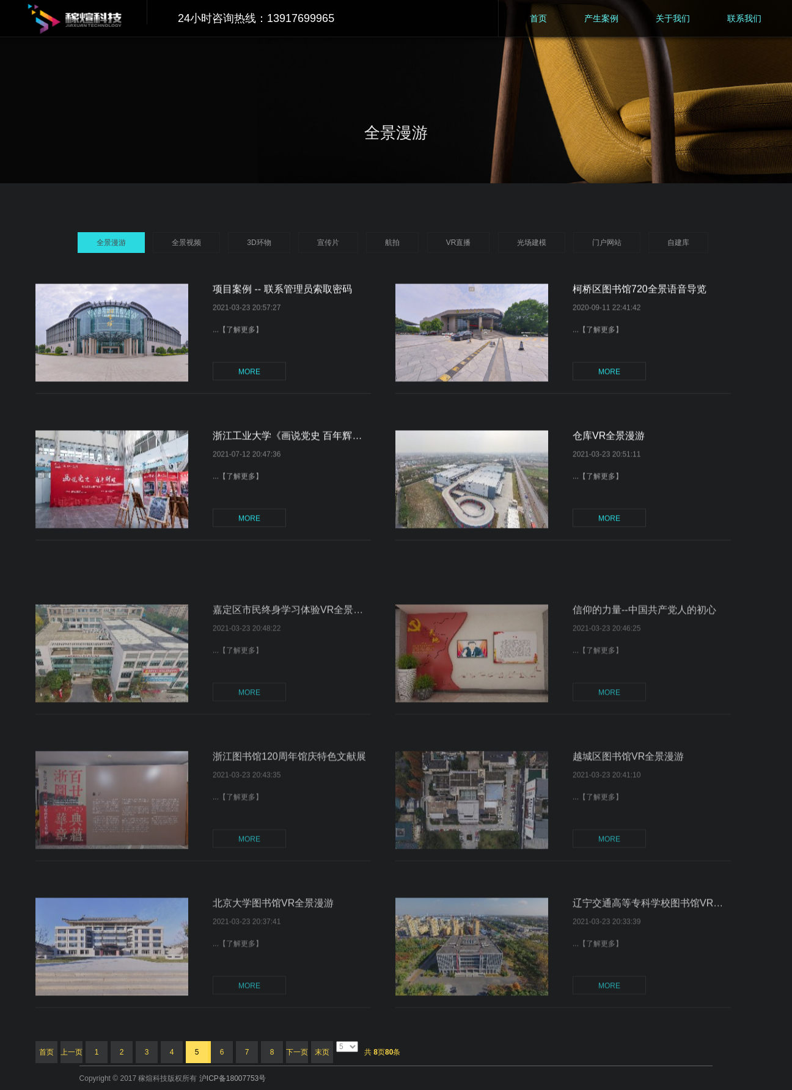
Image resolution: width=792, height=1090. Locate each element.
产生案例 (601, 18)
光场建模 (531, 242)
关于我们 (673, 18)
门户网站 (607, 242)
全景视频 (186, 242)
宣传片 (328, 242)
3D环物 (259, 242)
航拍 (392, 242)
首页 (538, 18)
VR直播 (458, 242)
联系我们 (744, 18)
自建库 (678, 242)
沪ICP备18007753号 (232, 1078)
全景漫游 (111, 242)
